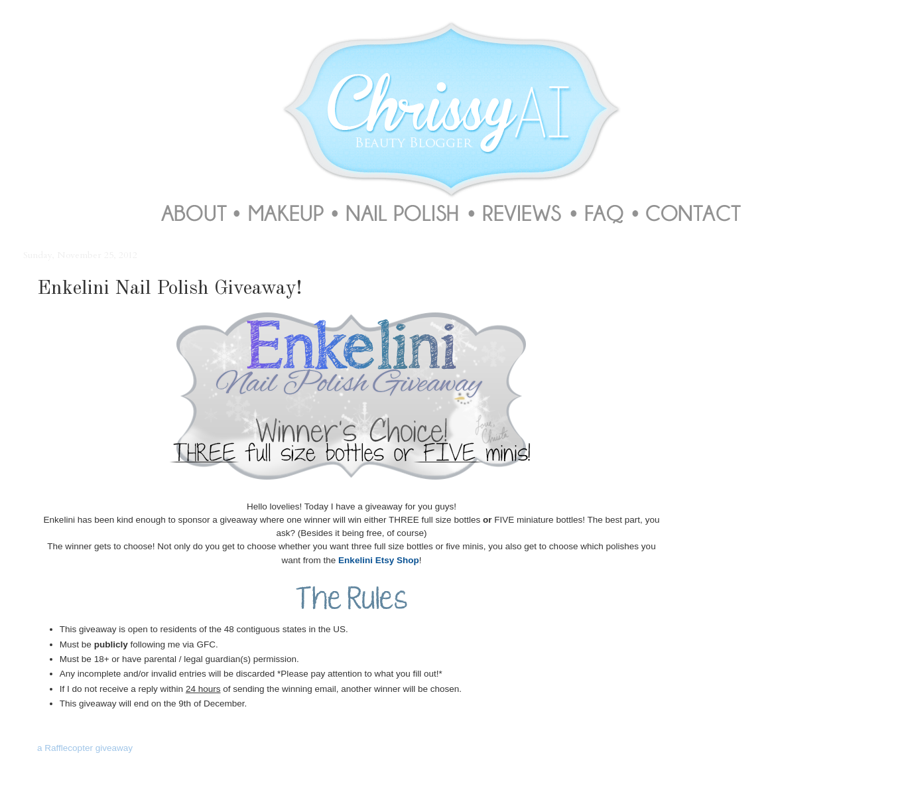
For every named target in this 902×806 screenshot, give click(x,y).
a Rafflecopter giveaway (85, 748)
